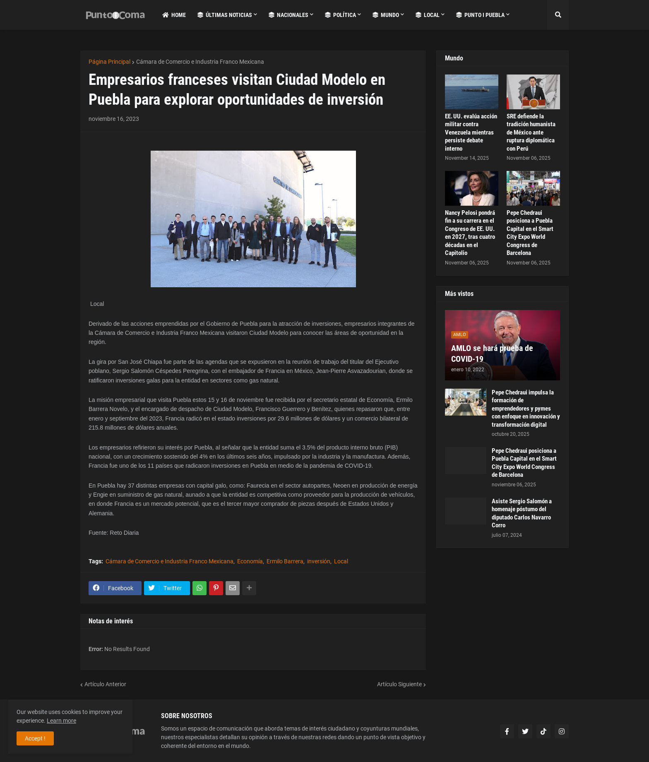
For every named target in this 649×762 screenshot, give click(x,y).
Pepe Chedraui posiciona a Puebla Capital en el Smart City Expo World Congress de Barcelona (530, 233)
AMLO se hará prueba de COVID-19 (492, 353)
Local (341, 561)
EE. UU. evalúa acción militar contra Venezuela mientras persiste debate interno (471, 132)
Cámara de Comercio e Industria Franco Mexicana (200, 62)
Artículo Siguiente (399, 684)
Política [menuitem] (340, 15)
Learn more (61, 720)
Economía (250, 561)
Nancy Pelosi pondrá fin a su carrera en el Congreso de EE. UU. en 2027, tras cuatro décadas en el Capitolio (470, 233)
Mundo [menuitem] (386, 15)
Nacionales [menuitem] (288, 15)
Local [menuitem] (428, 15)
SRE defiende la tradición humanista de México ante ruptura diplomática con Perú (531, 132)
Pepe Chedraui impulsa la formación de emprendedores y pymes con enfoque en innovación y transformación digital (526, 408)
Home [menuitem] (174, 15)
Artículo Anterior (105, 684)
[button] (558, 15)
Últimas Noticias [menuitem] (224, 15)
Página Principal (109, 62)
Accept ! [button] (35, 738)
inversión (318, 561)
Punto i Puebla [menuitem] (480, 15)
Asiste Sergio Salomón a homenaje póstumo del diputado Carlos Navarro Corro (522, 513)
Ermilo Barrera (285, 561)
